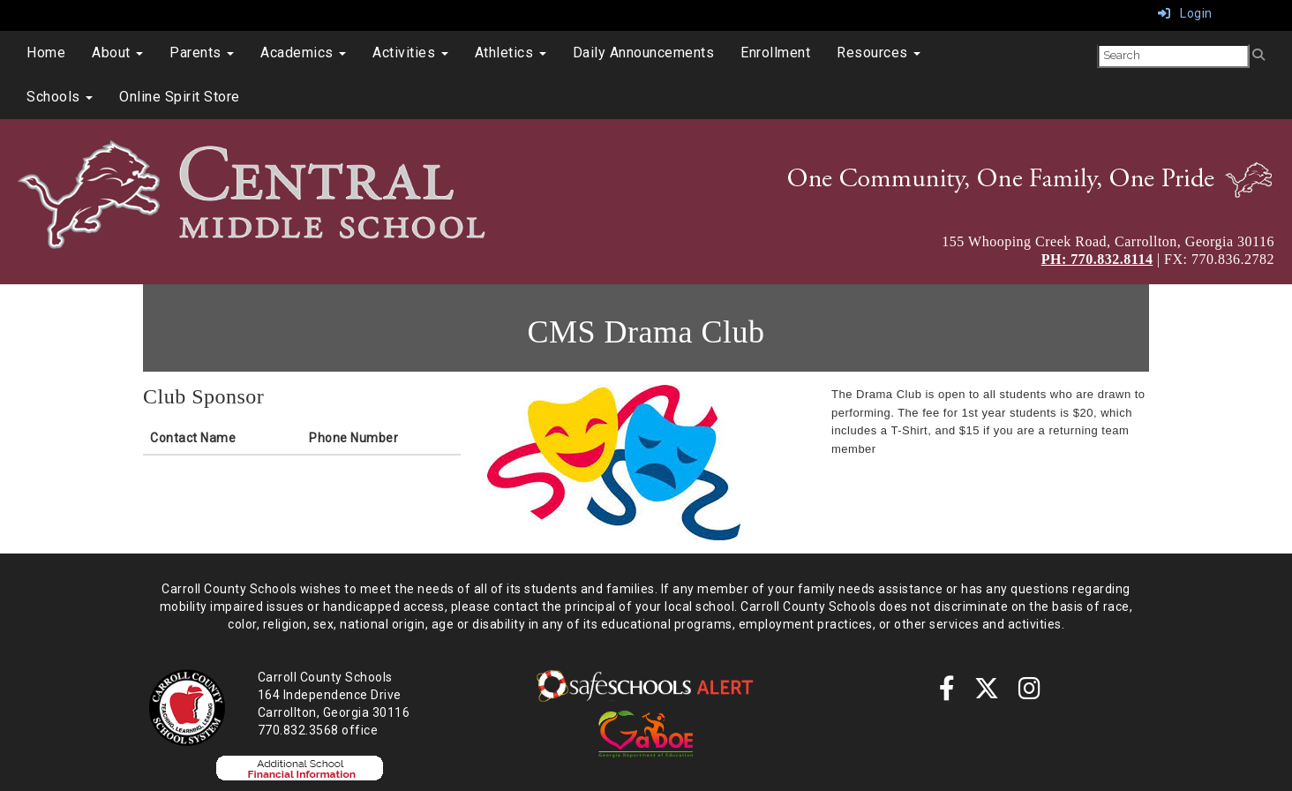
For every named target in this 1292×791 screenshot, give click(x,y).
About (117, 52)
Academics (303, 52)
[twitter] (987, 693)
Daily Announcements (644, 52)
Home (45, 52)
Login (1185, 13)
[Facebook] (947, 693)
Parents (201, 52)
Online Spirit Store (179, 96)
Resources (878, 52)
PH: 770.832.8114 (1097, 259)
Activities (410, 52)
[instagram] (1029, 693)
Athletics (510, 52)
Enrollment (775, 52)
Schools (59, 96)
